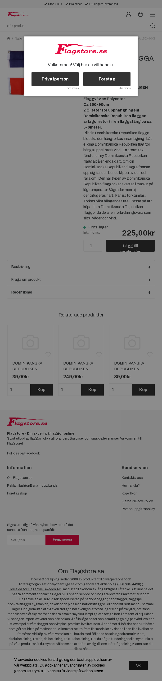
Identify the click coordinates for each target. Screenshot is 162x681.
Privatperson (55, 79)
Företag (107, 79)
